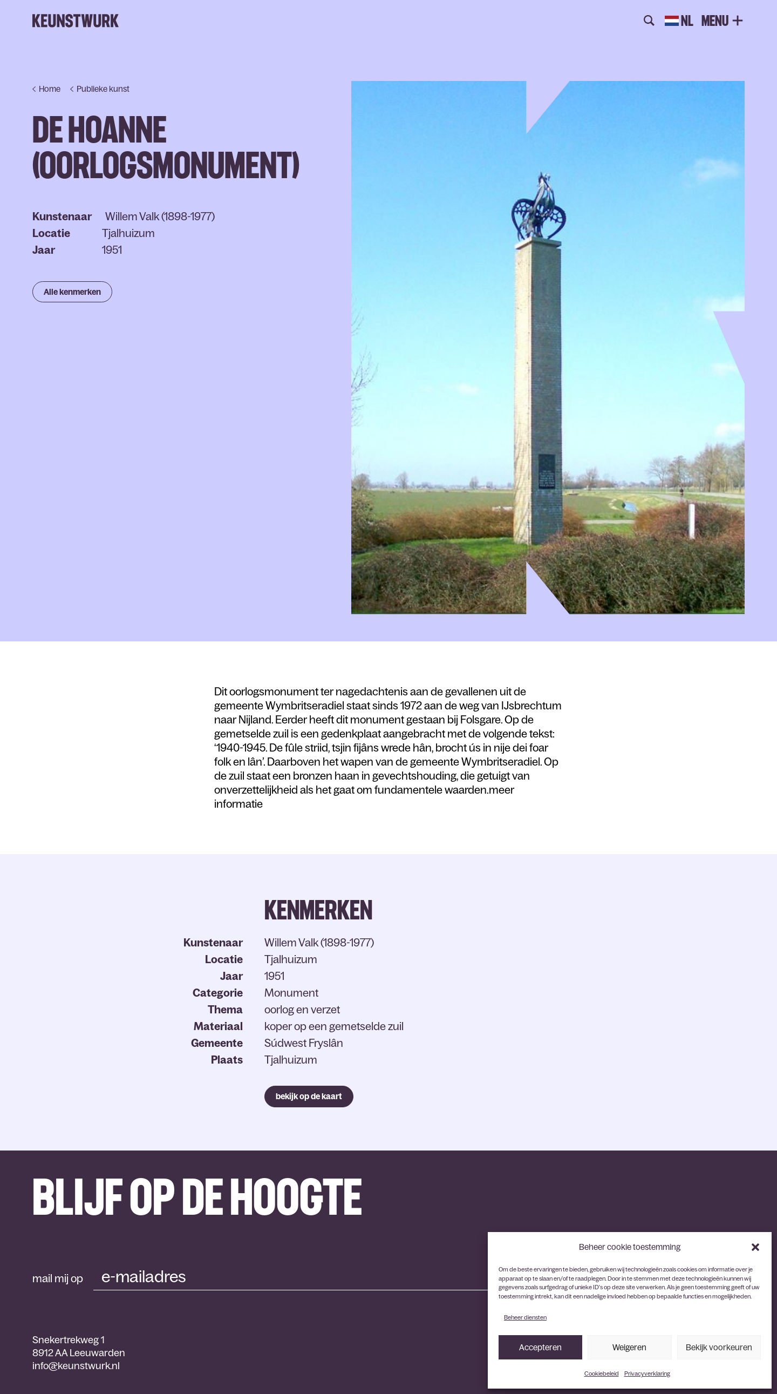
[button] (755, 1247)
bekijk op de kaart (309, 1096)
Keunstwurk (75, 21)
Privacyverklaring (647, 1373)
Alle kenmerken (72, 291)
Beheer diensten (525, 1317)
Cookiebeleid (601, 1373)
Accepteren (540, 1347)
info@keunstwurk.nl (76, 1366)
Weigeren (629, 1347)
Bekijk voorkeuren (719, 1347)
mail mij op (57, 1278)
